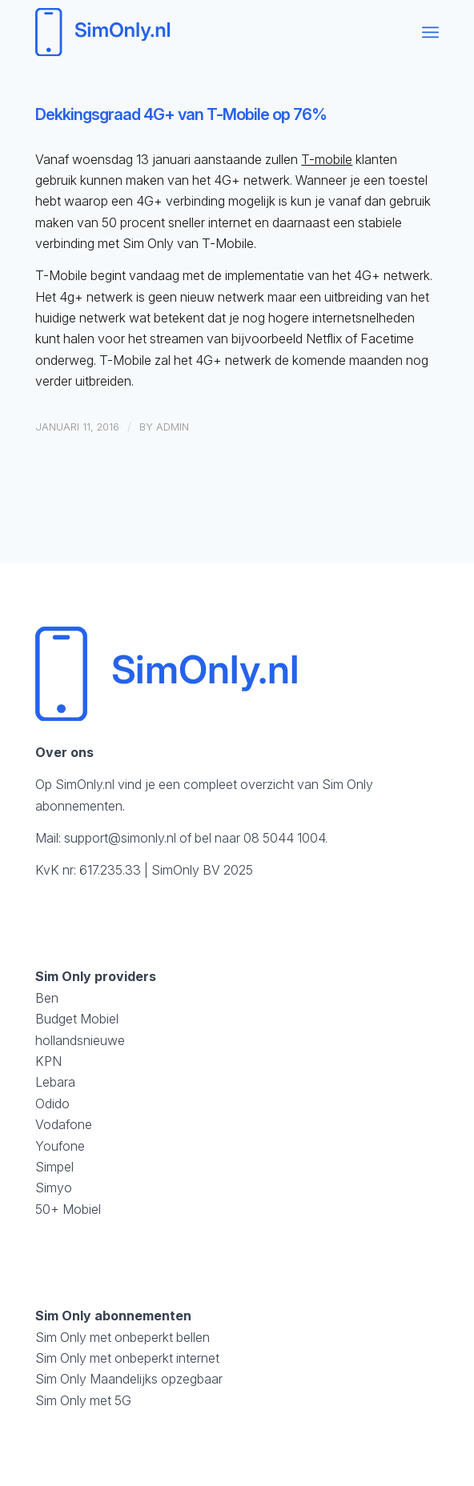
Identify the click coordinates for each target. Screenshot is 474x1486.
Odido (52, 1103)
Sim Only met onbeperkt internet (127, 1358)
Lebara (55, 1082)
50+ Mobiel (68, 1209)
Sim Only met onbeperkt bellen (122, 1337)
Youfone (60, 1146)
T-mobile (326, 159)
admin (172, 426)
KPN (48, 1061)
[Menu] (430, 32)
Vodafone (63, 1124)
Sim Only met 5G (83, 1400)
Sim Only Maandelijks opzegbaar (129, 1379)
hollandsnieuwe (80, 1040)
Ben (46, 998)
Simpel (54, 1167)
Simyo (53, 1188)
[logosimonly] (196, 32)
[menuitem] (430, 32)
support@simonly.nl (120, 838)
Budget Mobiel (76, 1019)
